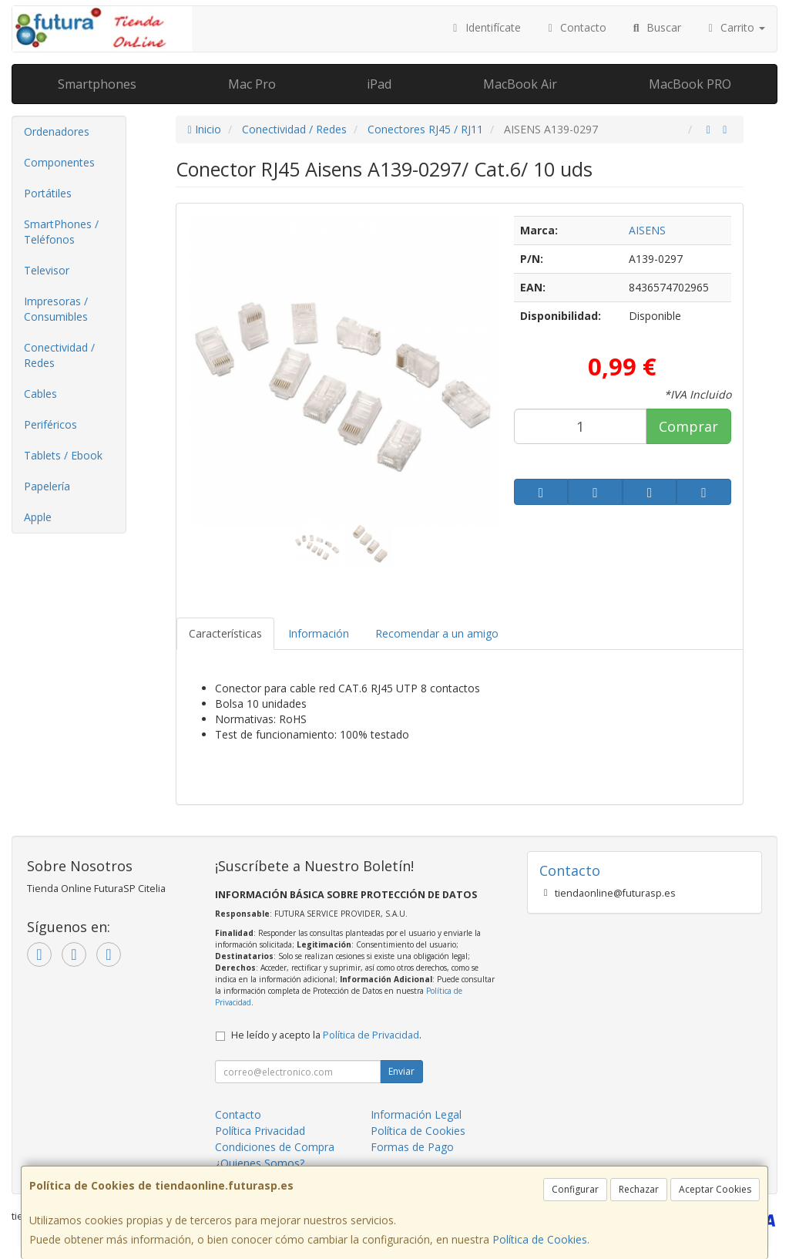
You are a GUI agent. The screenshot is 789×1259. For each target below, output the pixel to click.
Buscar (655, 27)
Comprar (688, 426)
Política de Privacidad (371, 1035)
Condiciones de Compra (274, 1146)
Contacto (575, 27)
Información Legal (416, 1114)
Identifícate (484, 27)
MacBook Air (520, 84)
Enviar (401, 1071)
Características (225, 633)
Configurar (575, 1189)
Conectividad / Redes (59, 355)
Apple (38, 517)
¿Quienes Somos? (259, 1163)
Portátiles (48, 193)
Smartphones (97, 84)
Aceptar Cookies (715, 1189)
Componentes (59, 162)
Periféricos (50, 424)
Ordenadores (56, 131)
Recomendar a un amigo (437, 633)
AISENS (647, 230)
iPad (379, 84)
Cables (40, 393)
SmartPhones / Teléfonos (61, 232)
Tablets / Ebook (63, 455)
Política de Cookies (539, 1239)
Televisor (46, 270)
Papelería (47, 486)
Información (318, 633)
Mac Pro (252, 84)
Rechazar (639, 1189)
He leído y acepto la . (326, 1035)
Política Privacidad (260, 1130)
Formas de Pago (412, 1146)
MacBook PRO (690, 84)
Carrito (735, 27)
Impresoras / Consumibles (56, 309)
